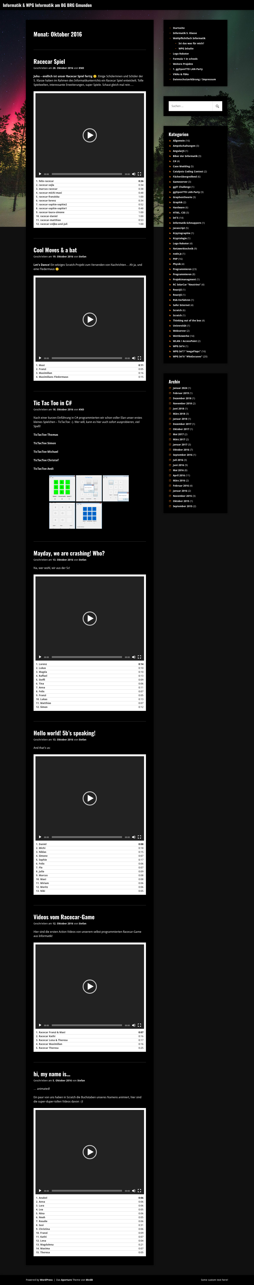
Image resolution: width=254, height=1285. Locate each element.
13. (40, 891)
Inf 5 (175, 217)
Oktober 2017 (181, 429)
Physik (177, 264)
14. (43, 1248)
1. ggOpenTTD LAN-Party (188, 69)
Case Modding (181, 166)
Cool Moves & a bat (55, 250)
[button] (90, 135)
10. (46, 216)
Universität (179, 325)
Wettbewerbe (181, 336)
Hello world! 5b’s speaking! (64, 733)
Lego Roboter (181, 53)
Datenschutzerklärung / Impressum (194, 79)
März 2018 (179, 413)
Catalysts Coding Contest (188, 171)
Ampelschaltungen (184, 145)
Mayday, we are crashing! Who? (69, 553)
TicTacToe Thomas (46, 434)
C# (174, 161)
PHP (175, 258)
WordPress (46, 1279)
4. (49, 192)
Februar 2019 (181, 393)
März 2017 (179, 439)
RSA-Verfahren (181, 300)
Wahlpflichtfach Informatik (189, 38)
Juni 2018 (178, 408)
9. (50, 212)
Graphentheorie (182, 197)
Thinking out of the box (187, 320)
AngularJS (178, 151)
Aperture (66, 1279)
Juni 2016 (178, 465)
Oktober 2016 (181, 449)
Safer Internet (181, 305)
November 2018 (182, 403)
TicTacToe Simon (45, 443)
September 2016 (182, 454)
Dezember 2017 (182, 424)
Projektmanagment (184, 279)
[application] (89, 135)
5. (47, 196)
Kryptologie (180, 238)
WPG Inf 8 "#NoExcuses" (187, 356)
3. (46, 188)
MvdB (89, 1279)
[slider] (87, 174)
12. (51, 224)
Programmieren (182, 269)
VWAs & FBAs (181, 74)
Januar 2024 (180, 388)
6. (46, 200)
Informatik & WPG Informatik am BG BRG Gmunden (47, 5)
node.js (177, 253)
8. (51, 208)
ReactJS (177, 289)
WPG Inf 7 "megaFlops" (187, 351)
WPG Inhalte (186, 48)
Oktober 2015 (181, 501)
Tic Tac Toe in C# (53, 403)
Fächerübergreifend (185, 176)
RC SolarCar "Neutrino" (187, 284)
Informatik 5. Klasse (185, 33)
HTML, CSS (179, 212)
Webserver (179, 330)
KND (81, 68)
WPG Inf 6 (179, 346)
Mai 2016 (178, 470)
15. (43, 1252)
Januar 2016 (180, 490)
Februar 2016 (181, 485)
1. (45, 181)
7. (51, 204)
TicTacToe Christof (46, 460)
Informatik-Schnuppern (187, 222)
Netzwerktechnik (183, 248)
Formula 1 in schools (185, 58)
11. (48, 220)
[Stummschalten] (134, 174)
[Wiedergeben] (40, 174)
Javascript (179, 228)
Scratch (177, 310)
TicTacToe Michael (46, 451)
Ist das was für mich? (191, 43)
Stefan (82, 256)
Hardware (179, 207)
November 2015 (182, 496)
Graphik (178, 202)
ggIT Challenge (182, 187)
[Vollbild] (139, 174)
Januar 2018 (180, 418)
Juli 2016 (178, 460)
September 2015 (182, 506)
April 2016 (179, 475)
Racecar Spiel (49, 61)
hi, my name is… (52, 1074)
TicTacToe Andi (44, 468)
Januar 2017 (180, 444)
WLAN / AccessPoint (185, 341)
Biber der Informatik (185, 156)
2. (45, 185)
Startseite (179, 28)
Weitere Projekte (183, 64)
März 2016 (179, 480)
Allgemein (179, 140)
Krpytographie (181, 233)
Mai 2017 (178, 434)
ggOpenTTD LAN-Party (186, 192)
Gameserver (180, 181)
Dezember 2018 (182, 398)
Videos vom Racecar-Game (64, 917)
